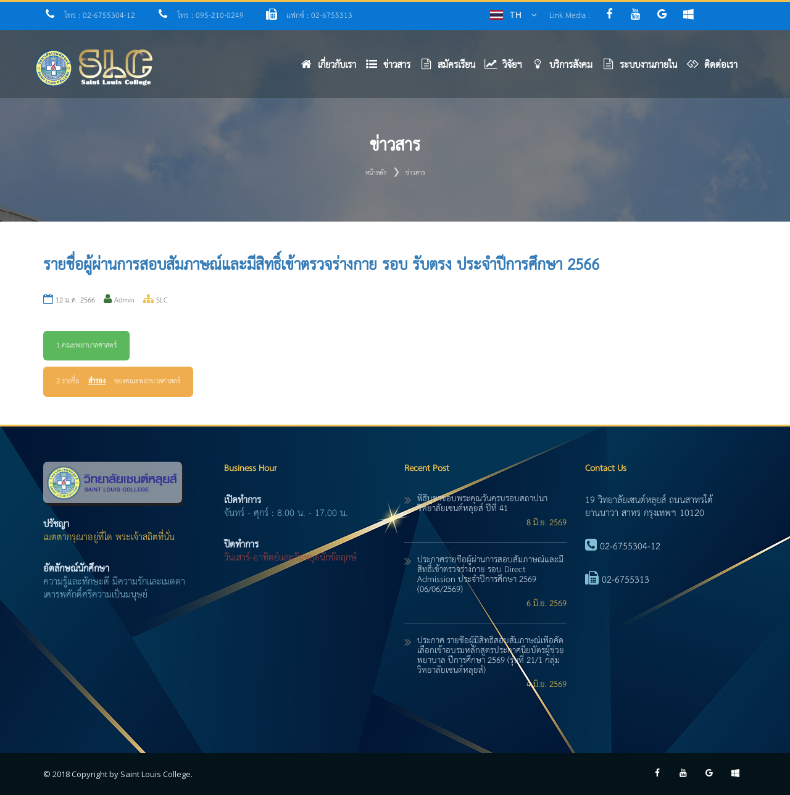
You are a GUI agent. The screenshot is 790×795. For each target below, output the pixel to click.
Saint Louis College (155, 774)
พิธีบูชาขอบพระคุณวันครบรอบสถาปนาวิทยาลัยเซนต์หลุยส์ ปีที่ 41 (482, 504)
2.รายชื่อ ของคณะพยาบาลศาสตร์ (118, 381)
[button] (392, 68)
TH (515, 14)
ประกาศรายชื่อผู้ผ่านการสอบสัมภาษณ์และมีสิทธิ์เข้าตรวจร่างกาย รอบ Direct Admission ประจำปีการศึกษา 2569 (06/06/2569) (490, 574)
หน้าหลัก (376, 173)
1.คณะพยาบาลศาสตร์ (86, 345)
